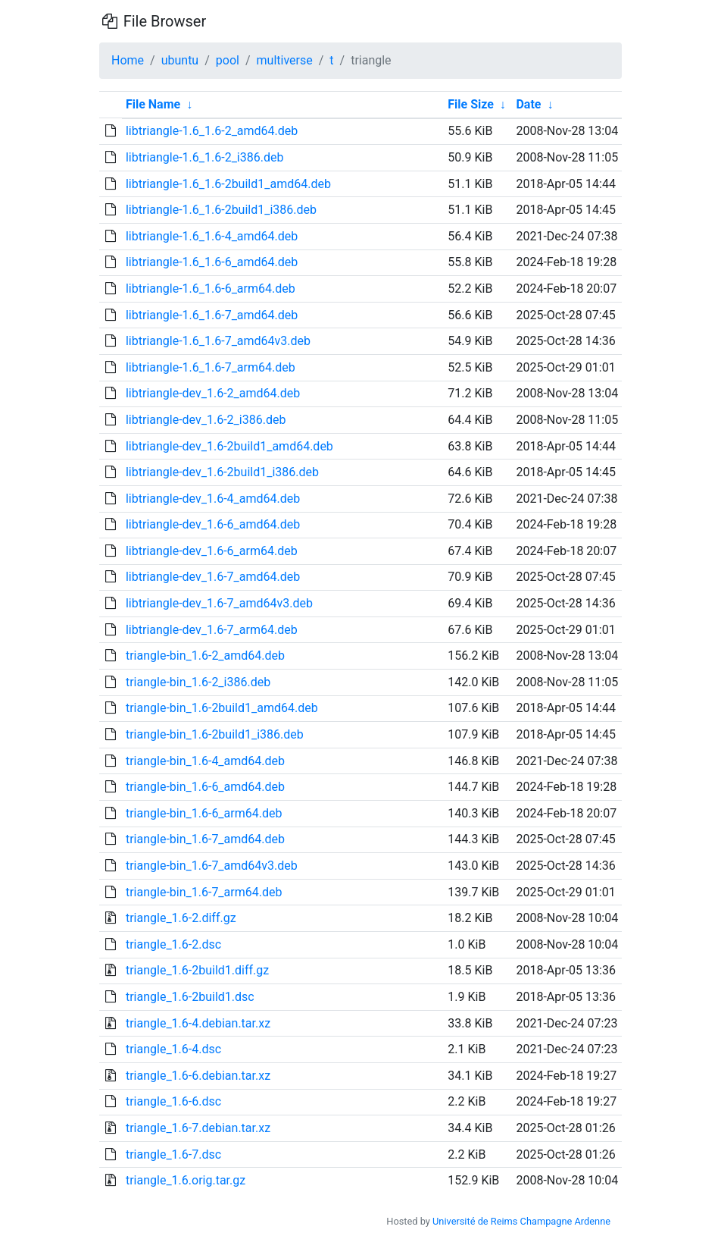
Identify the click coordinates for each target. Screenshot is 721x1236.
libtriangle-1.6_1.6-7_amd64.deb (212, 315)
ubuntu (180, 60)
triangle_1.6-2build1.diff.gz (197, 970)
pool (227, 60)
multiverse (285, 60)
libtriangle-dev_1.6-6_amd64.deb (213, 524)
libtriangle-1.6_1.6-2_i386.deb (204, 157)
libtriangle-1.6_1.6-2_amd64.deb (212, 131)
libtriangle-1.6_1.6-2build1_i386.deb (221, 209)
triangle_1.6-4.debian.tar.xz (198, 1023)
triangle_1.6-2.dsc (173, 944)
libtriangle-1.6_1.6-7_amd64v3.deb (218, 341)
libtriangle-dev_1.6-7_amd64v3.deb (219, 603)
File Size (471, 104)
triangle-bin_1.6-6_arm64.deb (204, 813)
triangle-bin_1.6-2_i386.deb (198, 682)
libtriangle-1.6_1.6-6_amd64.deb (212, 262)
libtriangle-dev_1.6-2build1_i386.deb (222, 472)
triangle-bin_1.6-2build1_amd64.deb (222, 708)
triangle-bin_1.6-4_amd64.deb (205, 761)
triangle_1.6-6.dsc (173, 1101)
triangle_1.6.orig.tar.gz (185, 1180)
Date (528, 104)
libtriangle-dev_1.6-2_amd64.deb (213, 393)
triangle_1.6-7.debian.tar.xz (198, 1128)
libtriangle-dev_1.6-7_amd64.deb (213, 576)
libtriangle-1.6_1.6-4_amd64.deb (212, 236)
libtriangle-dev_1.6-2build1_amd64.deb (229, 446)
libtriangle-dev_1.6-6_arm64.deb (212, 551)
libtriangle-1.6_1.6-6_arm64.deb (210, 288)
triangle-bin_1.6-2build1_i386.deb (215, 734)
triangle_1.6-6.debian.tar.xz (198, 1075)
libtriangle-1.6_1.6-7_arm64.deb (210, 367)
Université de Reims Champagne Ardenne (521, 1221)
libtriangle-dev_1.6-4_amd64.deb (213, 498)
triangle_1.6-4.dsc (173, 1049)
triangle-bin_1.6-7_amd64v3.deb (212, 865)
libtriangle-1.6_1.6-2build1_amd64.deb (228, 184)
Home (127, 60)
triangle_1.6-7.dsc (173, 1154)
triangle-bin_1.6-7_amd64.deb (205, 839)
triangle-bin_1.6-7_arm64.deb (204, 892)
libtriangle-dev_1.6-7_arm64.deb (212, 630)
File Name (153, 104)
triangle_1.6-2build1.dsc (190, 997)
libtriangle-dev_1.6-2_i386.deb (206, 420)
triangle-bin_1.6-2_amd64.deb (205, 655)
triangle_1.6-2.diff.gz (181, 918)
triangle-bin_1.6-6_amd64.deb (205, 787)
